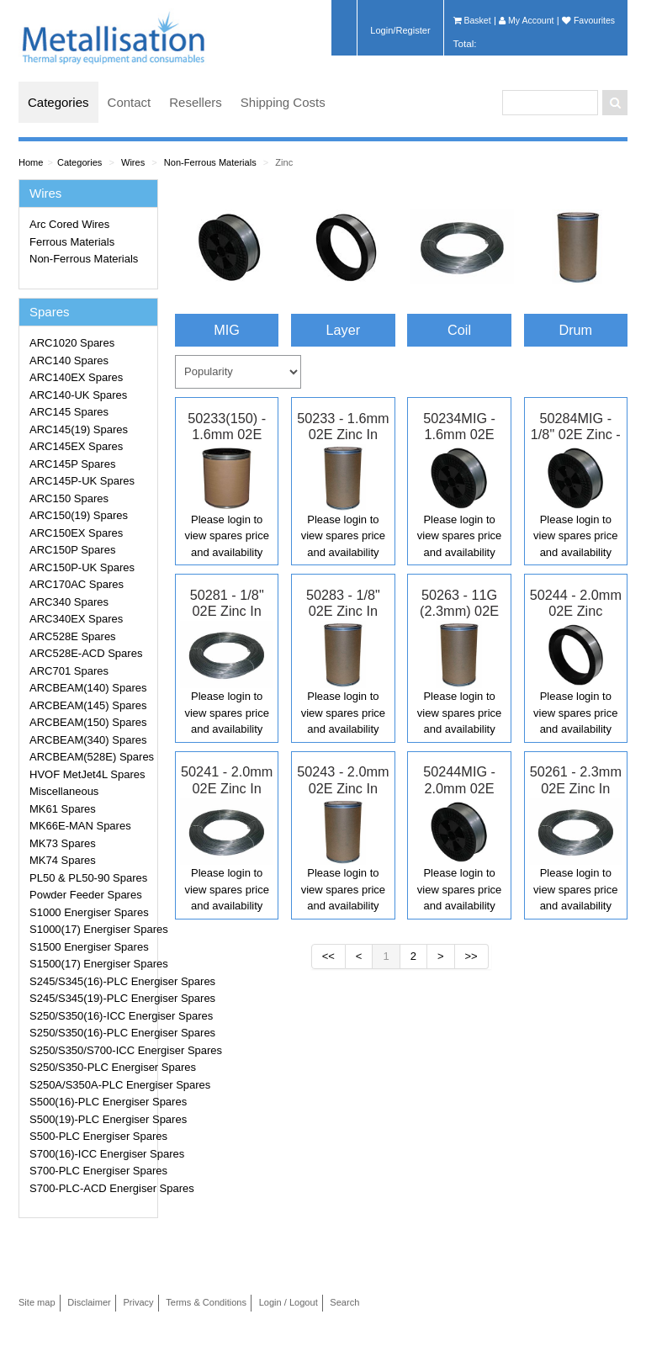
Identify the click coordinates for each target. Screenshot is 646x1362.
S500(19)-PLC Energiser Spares (90, 1119)
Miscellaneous (63, 791)
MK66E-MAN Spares (80, 825)
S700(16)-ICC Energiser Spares (90, 1153)
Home (31, 162)
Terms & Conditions (206, 1302)
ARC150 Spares (69, 498)
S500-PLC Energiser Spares (90, 1136)
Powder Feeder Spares (85, 894)
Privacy (138, 1302)
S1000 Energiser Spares (89, 912)
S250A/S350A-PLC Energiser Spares (90, 1084)
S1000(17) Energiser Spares (90, 929)
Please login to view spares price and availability (226, 536)
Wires (133, 162)
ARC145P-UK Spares (82, 480)
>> (471, 956)
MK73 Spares (62, 843)
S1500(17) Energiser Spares (90, 963)
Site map (37, 1302)
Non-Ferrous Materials (210, 162)
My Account (526, 20)
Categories (58, 102)
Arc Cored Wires (69, 224)
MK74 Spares (62, 860)
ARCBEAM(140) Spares (87, 687)
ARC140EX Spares (76, 377)
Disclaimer (89, 1302)
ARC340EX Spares (76, 618)
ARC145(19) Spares (78, 429)
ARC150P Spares (72, 549)
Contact (129, 102)
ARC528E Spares (72, 636)
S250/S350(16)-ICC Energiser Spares (90, 1016)
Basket (472, 20)
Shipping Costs (283, 102)
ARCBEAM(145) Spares (87, 705)
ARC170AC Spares (76, 584)
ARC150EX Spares (76, 533)
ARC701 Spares (69, 671)
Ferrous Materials (71, 242)
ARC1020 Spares (71, 343)
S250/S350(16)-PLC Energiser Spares (90, 1032)
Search (344, 1302)
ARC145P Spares (72, 464)
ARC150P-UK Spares (82, 567)
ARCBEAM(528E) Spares (90, 756)
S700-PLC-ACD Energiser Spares (90, 1188)
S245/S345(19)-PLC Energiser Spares (90, 998)
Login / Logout (288, 1302)
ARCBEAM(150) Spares (87, 722)
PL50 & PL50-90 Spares (88, 878)
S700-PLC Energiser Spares (90, 1170)
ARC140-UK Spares (78, 395)
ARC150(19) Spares (78, 515)
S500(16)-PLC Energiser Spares (90, 1101)
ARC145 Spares (69, 411)
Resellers (195, 102)
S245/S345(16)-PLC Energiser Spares (90, 981)
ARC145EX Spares (76, 446)
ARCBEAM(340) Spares (87, 740)
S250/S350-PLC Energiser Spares (90, 1067)
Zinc (284, 162)
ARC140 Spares (69, 360)
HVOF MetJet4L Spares (87, 774)
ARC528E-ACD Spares (85, 653)
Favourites (588, 20)
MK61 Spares (62, 809)
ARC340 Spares (69, 602)
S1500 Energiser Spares (89, 947)
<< (328, 956)
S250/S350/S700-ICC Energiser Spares (90, 1050)
